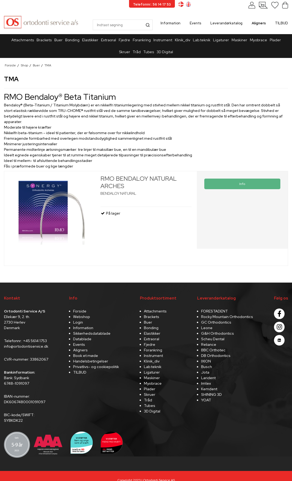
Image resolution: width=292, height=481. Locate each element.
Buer (58, 40)
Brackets (44, 40)
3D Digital (165, 51)
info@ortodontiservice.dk (26, 346)
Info (242, 184)
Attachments (22, 40)
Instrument (162, 40)
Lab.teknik (201, 40)
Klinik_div (182, 40)
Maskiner (239, 40)
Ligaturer (221, 40)
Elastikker (90, 40)
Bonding (72, 40)
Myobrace (258, 40)
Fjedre (124, 40)
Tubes (148, 51)
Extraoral (108, 40)
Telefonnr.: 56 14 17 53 (152, 4)
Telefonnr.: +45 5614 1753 (25, 340)
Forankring (142, 40)
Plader (275, 40)
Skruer (124, 51)
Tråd (137, 51)
